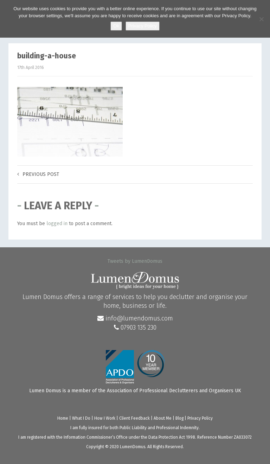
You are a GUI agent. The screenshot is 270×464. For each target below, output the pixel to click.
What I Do (81, 418)
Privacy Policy (200, 418)
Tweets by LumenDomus (135, 261)
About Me (163, 418)
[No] (261, 19)
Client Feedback (134, 418)
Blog (179, 418)
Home (62, 418)
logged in (57, 224)
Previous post (38, 174)
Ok (116, 25)
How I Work (104, 418)
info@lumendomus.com (135, 318)
